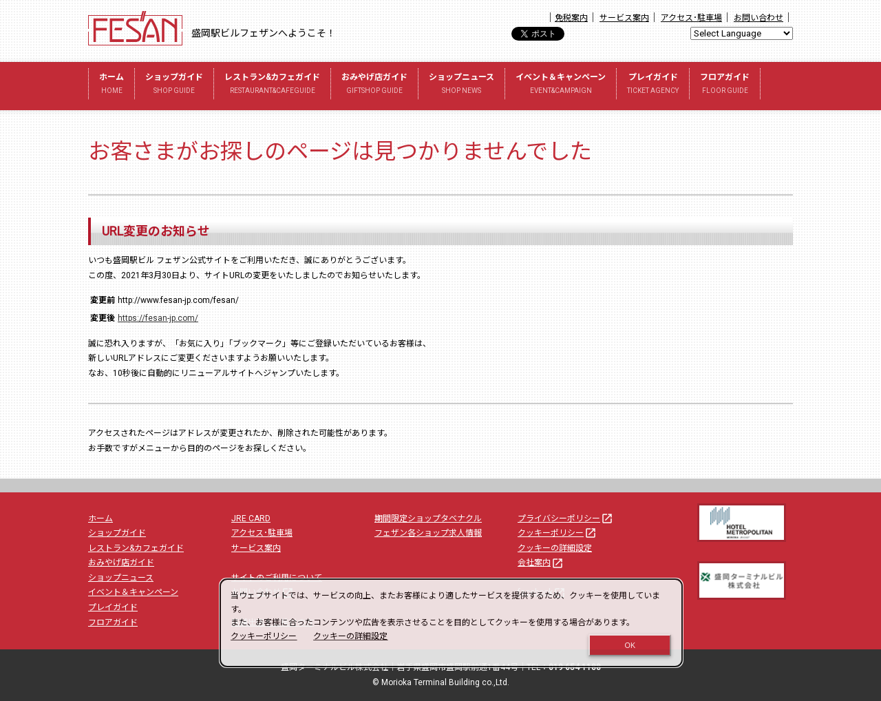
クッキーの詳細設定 (555, 548)
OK (630, 645)
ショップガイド (174, 85)
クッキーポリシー (557, 533)
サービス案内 (624, 18)
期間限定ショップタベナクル (428, 518)
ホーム (111, 85)
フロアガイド (725, 85)
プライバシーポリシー (566, 518)
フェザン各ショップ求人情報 (428, 533)
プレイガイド (653, 85)
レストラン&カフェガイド (272, 85)
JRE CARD (250, 518)
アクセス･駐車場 (691, 18)
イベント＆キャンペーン (561, 85)
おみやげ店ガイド (374, 85)
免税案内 (571, 18)
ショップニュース (461, 85)
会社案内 (541, 562)
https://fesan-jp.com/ (158, 318)
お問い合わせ (758, 18)
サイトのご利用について (276, 578)
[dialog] (451, 623)
